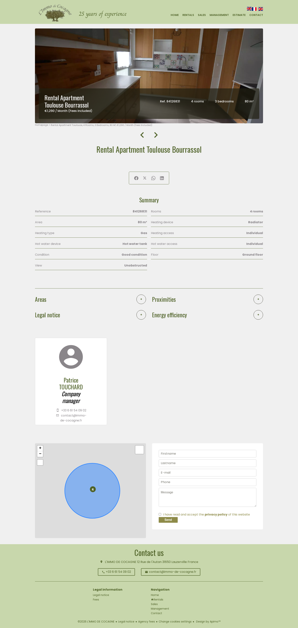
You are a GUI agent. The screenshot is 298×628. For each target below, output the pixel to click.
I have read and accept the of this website (206, 514)
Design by (207, 621)
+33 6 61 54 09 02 (73, 410)
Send (168, 519)
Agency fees (146, 621)
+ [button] (40, 448)
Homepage (41, 125)
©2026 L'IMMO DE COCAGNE (96, 621)
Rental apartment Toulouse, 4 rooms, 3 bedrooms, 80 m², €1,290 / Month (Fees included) (101, 125)
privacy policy (216, 514)
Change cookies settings (175, 621)
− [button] (40, 454)
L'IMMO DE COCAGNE (120, 562)
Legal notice (126, 621)
